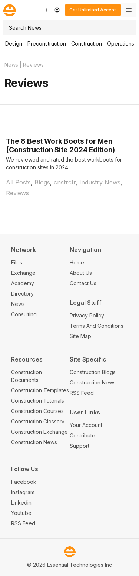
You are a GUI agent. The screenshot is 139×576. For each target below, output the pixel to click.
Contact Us (83, 283)
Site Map (80, 336)
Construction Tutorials (37, 400)
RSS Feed (82, 393)
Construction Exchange (39, 432)
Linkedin (21, 502)
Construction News (34, 442)
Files (16, 262)
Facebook (23, 482)
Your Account (86, 425)
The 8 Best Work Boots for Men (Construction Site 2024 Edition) (60, 145)
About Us (81, 273)
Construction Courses (37, 411)
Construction (86, 43)
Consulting (24, 314)
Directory (22, 293)
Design (13, 43)
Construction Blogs (93, 372)
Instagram (22, 492)
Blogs (42, 182)
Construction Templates (40, 390)
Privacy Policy (87, 315)
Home (77, 262)
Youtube (21, 513)
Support (79, 446)
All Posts (18, 182)
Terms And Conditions (96, 326)
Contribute (82, 435)
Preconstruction (46, 43)
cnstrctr (65, 182)
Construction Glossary (37, 421)
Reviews (17, 193)
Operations (120, 43)
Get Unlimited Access (93, 10)
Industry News (99, 182)
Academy (22, 283)
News (11, 64)
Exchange (23, 273)
